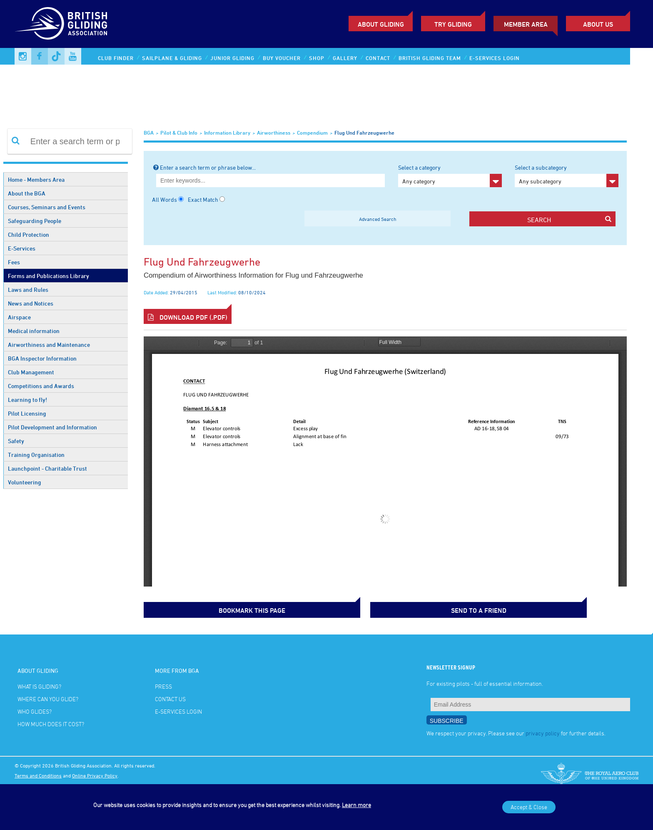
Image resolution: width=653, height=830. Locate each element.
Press (163, 684)
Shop (316, 58)
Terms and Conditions (38, 773)
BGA (149, 132)
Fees (14, 262)
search (569, 219)
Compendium (312, 132)
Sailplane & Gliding (172, 58)
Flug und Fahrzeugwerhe (364, 132)
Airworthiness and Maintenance (49, 344)
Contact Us (170, 697)
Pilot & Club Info (178, 132)
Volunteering (24, 482)
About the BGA (26, 193)
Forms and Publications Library (48, 275)
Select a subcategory (566, 175)
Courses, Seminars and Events (46, 207)
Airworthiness (273, 132)
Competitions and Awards (41, 385)
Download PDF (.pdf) (187, 317)
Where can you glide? (47, 697)
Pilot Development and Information (52, 427)
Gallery (345, 58)
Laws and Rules (28, 289)
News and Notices (30, 303)
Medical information (34, 330)
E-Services (21, 248)
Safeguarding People (34, 220)
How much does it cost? (50, 722)
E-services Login (494, 58)
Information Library (227, 132)
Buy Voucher (282, 58)
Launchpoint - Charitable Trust (47, 468)
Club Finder (116, 58)
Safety (16, 440)
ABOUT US (598, 24)
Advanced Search (377, 219)
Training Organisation (36, 454)
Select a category (450, 175)
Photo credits (29, 783)
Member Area (526, 24)
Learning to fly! (27, 399)
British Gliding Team (430, 58)
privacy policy (543, 731)
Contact (378, 58)
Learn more (356, 804)
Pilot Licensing (27, 413)
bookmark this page (185, 608)
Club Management (31, 372)
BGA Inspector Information (42, 358)
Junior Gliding (232, 58)
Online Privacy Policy (94, 773)
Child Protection (28, 234)
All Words (164, 199)
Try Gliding (453, 24)
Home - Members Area (36, 179)
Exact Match (203, 199)
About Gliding (381, 24)
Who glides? (34, 709)
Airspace (19, 317)
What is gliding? (39, 684)
